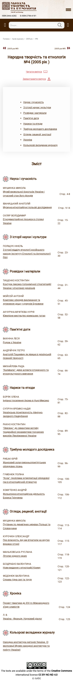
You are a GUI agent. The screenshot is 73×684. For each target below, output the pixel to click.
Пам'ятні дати (31, 118)
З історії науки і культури (37, 107)
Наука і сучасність (33, 102)
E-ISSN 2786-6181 (28, 16)
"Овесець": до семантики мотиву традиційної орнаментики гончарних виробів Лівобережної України (23, 432)
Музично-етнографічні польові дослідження (27, 207)
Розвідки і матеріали (35, 113)
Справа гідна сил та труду (17, 579)
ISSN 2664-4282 (9, 16)
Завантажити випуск (34, 79)
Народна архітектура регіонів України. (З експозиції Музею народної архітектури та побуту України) (26, 646)
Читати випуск (34, 71)
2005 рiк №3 (12, 49)
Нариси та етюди (32, 123)
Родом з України (12, 342)
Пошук (62, 25)
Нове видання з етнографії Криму (21, 567)
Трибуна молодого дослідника (40, 129)
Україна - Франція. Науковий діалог (22, 618)
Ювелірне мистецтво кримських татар (24, 315)
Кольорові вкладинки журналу (40, 145)
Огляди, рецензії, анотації (37, 134)
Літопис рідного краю (15, 556)
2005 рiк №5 (60, 49)
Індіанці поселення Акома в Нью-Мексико (26, 400)
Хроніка (27, 139)
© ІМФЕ (36, 678)
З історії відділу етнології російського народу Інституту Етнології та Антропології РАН (27, 253)
